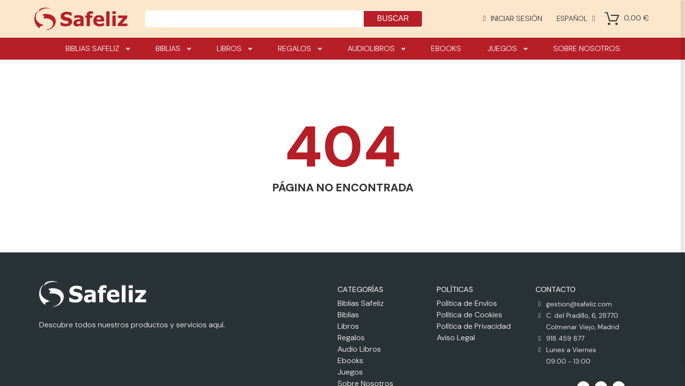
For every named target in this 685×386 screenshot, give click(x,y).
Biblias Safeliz (97, 49)
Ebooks (446, 48)
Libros (234, 49)
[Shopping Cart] (612, 19)
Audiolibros (376, 49)
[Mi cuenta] (513, 19)
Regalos (299, 49)
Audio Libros (359, 349)
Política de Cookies (469, 315)
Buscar (393, 18)
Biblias (173, 49)
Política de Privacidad (474, 326)
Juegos (507, 49)
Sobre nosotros (586, 48)
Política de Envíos (467, 303)
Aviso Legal (456, 338)
